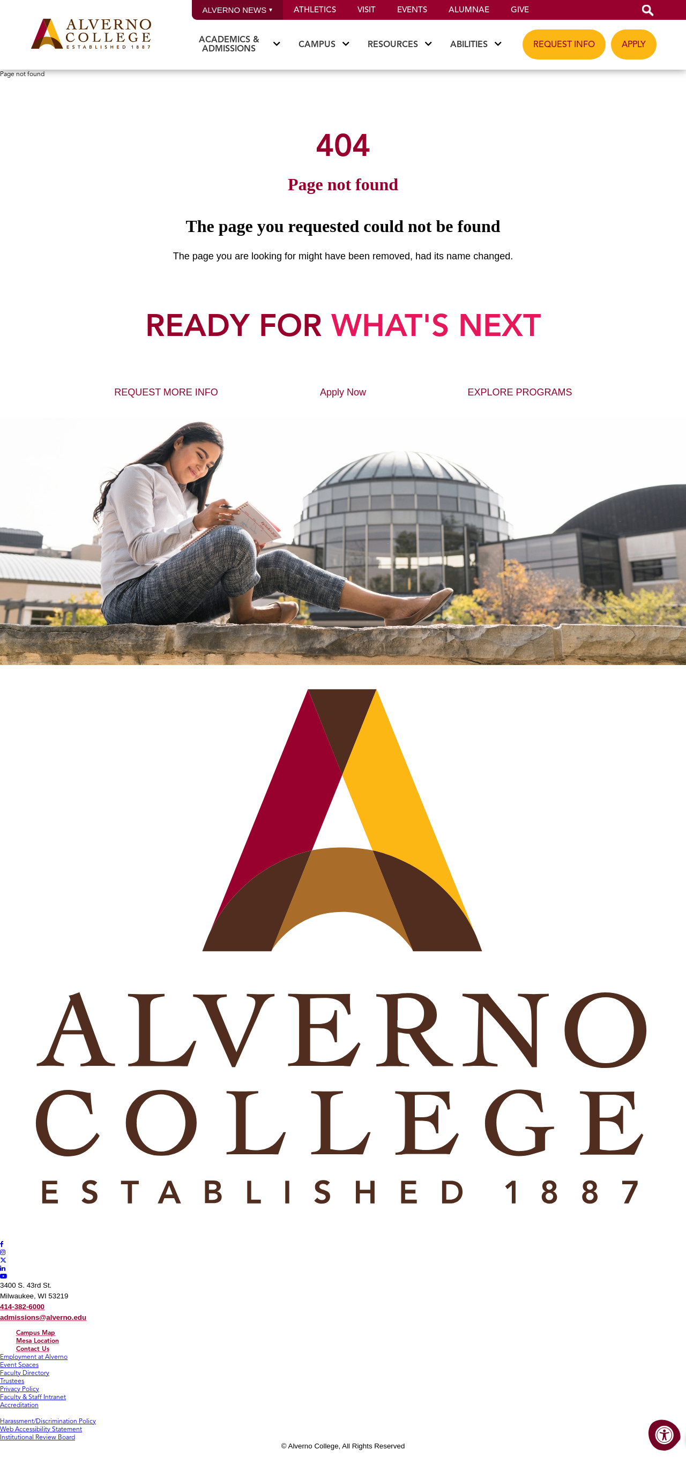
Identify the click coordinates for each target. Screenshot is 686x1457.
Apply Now (343, 392)
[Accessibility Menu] (664, 1435)
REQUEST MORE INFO (166, 392)
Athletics (315, 9)
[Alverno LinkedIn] (2, 1268)
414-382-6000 (22, 1307)
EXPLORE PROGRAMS (519, 392)
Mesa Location (37, 1340)
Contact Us (32, 1348)
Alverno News (238, 9)
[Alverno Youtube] (4, 1276)
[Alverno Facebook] (2, 1244)
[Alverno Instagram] (2, 1252)
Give (520, 9)
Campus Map (35, 1332)
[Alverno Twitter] (3, 1260)
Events (412, 9)
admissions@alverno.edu (43, 1317)
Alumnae (469, 9)
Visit (366, 9)
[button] (648, 10)
